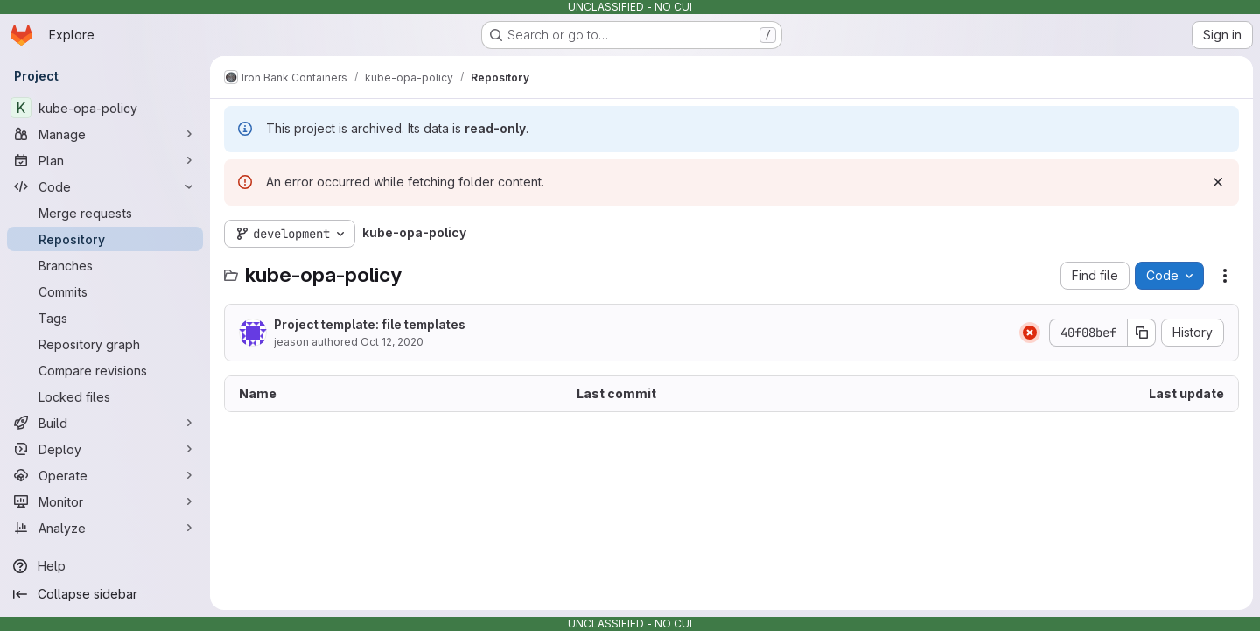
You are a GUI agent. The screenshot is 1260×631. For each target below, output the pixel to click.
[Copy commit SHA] (1142, 333)
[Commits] (105, 291)
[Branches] (105, 265)
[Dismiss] (1218, 182)
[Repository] (105, 239)
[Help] (105, 566)
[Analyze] (105, 527)
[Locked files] (105, 396)
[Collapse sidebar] (105, 594)
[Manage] (105, 134)
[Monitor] (105, 501)
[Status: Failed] (1029, 332)
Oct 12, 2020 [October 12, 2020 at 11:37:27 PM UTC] (392, 341)
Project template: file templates (370, 324)
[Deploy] (105, 449)
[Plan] (105, 160)
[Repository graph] (105, 344)
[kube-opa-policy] (105, 107)
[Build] (105, 422)
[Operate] (105, 475)
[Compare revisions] (105, 370)
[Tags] (105, 317)
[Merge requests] (105, 212)
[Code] (105, 186)
